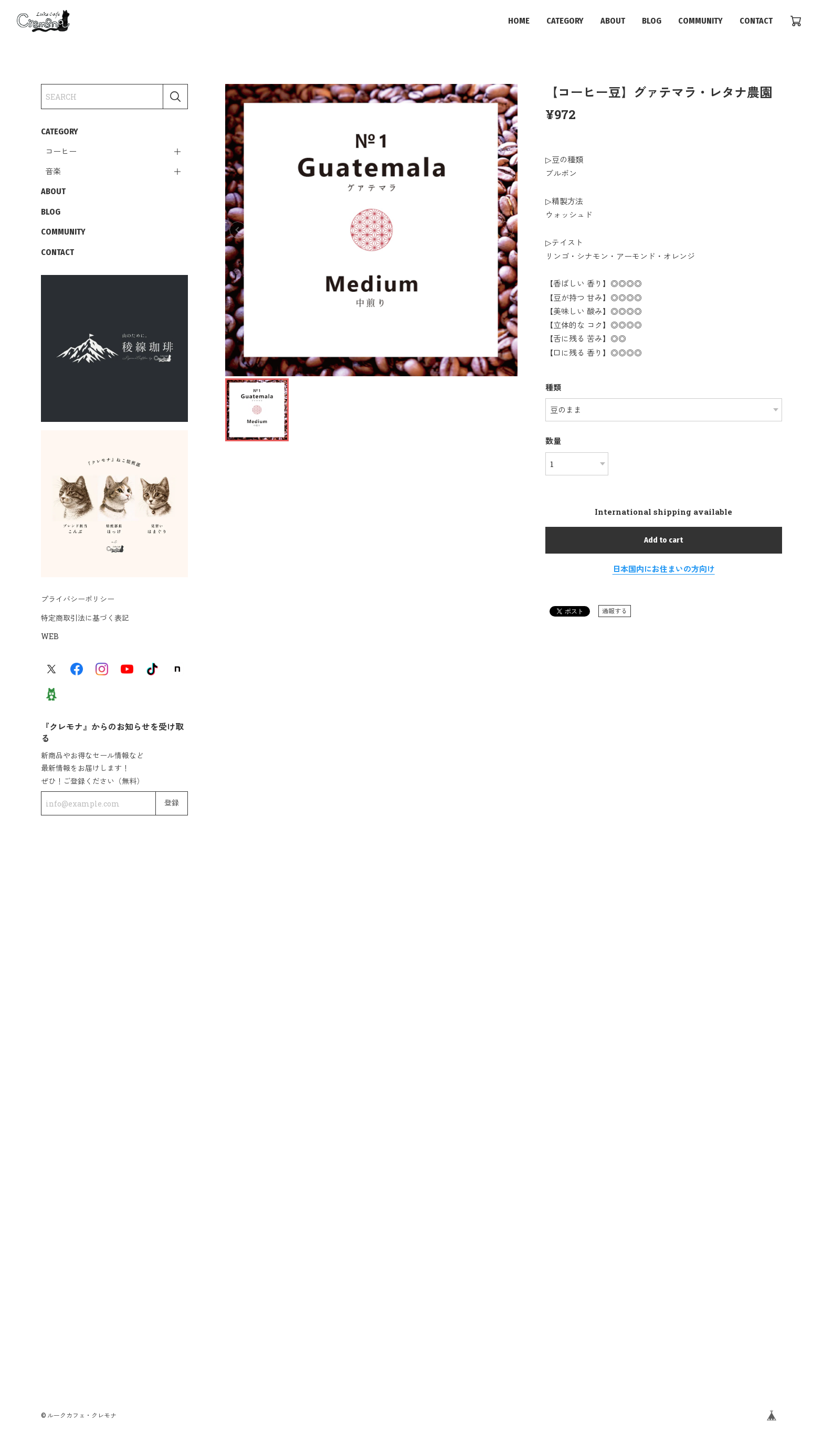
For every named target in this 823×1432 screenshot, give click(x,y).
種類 (553, 387)
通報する (614, 611)
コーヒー (61, 151)
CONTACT (756, 21)
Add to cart (663, 540)
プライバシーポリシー (77, 599)
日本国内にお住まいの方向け (664, 569)
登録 (171, 803)
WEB (50, 636)
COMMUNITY (700, 21)
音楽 (53, 171)
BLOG (651, 21)
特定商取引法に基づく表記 (85, 618)
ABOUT (612, 21)
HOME (519, 21)
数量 (553, 441)
